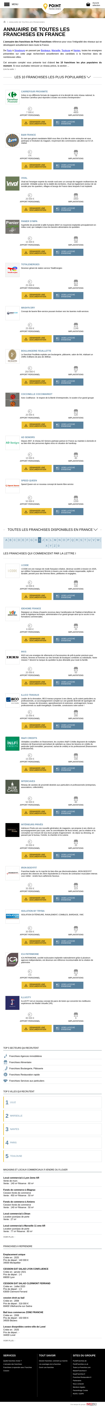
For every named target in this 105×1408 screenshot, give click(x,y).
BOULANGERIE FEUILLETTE (36, 351)
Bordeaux (45, 50)
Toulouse (66, 50)
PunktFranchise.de (80, 1361)
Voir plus (9, 1237)
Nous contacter (78, 1384)
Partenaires (77, 1381)
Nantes (76, 50)
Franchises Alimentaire (20, 1062)
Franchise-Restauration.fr (82, 1377)
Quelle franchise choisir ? (12, 1361)
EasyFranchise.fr (79, 1374)
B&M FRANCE (28, 135)
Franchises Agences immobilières (25, 1056)
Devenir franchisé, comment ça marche (53, 1361)
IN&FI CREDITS (29, 738)
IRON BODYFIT (29, 868)
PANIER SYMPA (29, 221)
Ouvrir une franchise (46, 1367)
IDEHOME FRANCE (31, 608)
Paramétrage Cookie (80, 1390)
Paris (9, 50)
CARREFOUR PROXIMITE (34, 91)
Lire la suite (9, 69)
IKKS (23, 652)
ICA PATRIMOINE (30, 954)
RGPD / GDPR (78, 1394)
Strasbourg (19, 50)
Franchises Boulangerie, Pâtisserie (26, 1068)
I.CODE (25, 565)
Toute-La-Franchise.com (82, 1367)
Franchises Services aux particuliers (26, 1081)
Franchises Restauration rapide (24, 1074)
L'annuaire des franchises (12, 1364)
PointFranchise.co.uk (80, 1364)
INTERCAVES (28, 781)
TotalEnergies (30, 264)
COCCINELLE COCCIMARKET (36, 394)
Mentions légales (79, 1387)
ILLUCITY (26, 997)
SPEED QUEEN (29, 480)
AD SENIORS (28, 437)
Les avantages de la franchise (50, 1364)
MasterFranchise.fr (80, 1371)
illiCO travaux (30, 695)
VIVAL (24, 178)
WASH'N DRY (28, 308)
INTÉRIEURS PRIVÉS (32, 824)
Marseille (56, 50)
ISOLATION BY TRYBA (33, 911)
